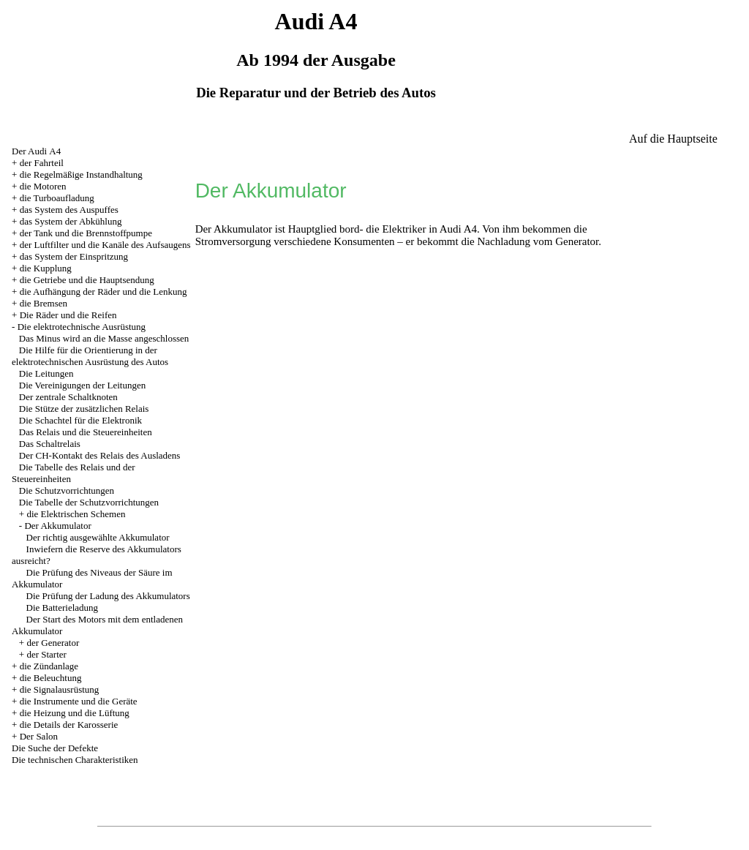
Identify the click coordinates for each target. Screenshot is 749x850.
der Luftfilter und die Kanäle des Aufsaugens (105, 244)
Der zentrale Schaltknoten (68, 396)
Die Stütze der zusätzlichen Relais (84, 408)
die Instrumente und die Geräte (79, 701)
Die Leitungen (46, 373)
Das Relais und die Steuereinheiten (85, 431)
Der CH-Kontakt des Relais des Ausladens (100, 455)
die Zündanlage (49, 666)
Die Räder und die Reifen (68, 314)
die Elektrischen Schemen (75, 513)
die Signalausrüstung (59, 689)
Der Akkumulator (57, 525)
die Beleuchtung (51, 677)
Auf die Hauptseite (673, 138)
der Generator (52, 642)
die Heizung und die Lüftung (74, 712)
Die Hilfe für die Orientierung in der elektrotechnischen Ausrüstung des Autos (90, 356)
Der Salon (39, 736)
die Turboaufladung (57, 197)
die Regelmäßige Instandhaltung (81, 174)
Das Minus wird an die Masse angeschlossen (104, 338)
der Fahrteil (42, 162)
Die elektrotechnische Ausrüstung (82, 326)
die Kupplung (46, 268)
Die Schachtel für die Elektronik (80, 420)
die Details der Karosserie (69, 724)
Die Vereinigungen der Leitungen (82, 385)
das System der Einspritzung (74, 256)
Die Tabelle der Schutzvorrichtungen (89, 502)
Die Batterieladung (62, 607)
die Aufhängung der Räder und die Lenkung (103, 291)
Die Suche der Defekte (55, 747)
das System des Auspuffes (69, 209)
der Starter (46, 654)
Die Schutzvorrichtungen (66, 490)
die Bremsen (43, 303)
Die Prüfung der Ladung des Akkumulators (108, 595)
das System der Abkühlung (71, 221)
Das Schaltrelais (49, 443)
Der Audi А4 (36, 151)
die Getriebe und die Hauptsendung (87, 279)
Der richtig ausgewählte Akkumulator (98, 537)
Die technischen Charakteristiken (75, 759)
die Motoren (43, 186)
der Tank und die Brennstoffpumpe (86, 232)
